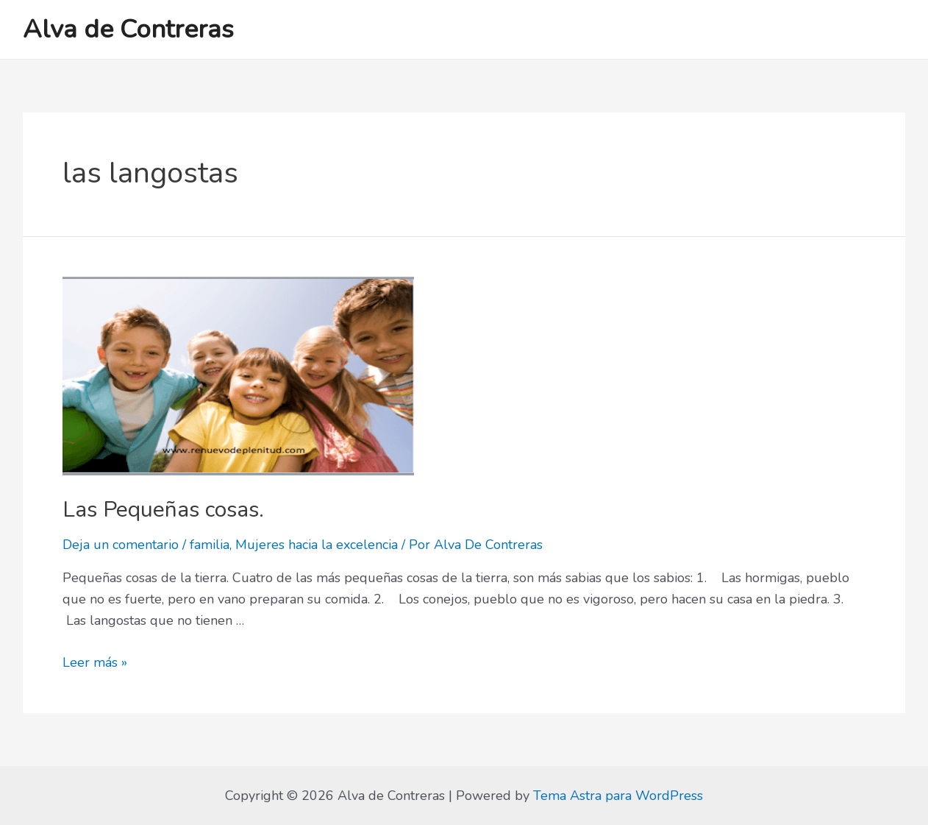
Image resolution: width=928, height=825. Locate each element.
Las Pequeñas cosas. (163, 510)
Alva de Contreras (128, 29)
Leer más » (95, 662)
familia (209, 544)
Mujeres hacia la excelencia (316, 544)
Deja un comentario (121, 544)
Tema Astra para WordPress (618, 795)
